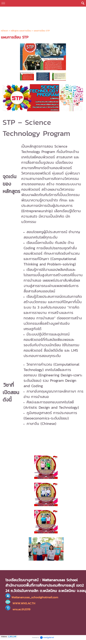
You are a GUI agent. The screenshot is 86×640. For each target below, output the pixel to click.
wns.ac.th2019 (17, 609)
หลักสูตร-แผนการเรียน (21, 30)
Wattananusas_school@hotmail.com (34, 597)
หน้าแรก (4, 30)
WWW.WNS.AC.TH (23, 603)
